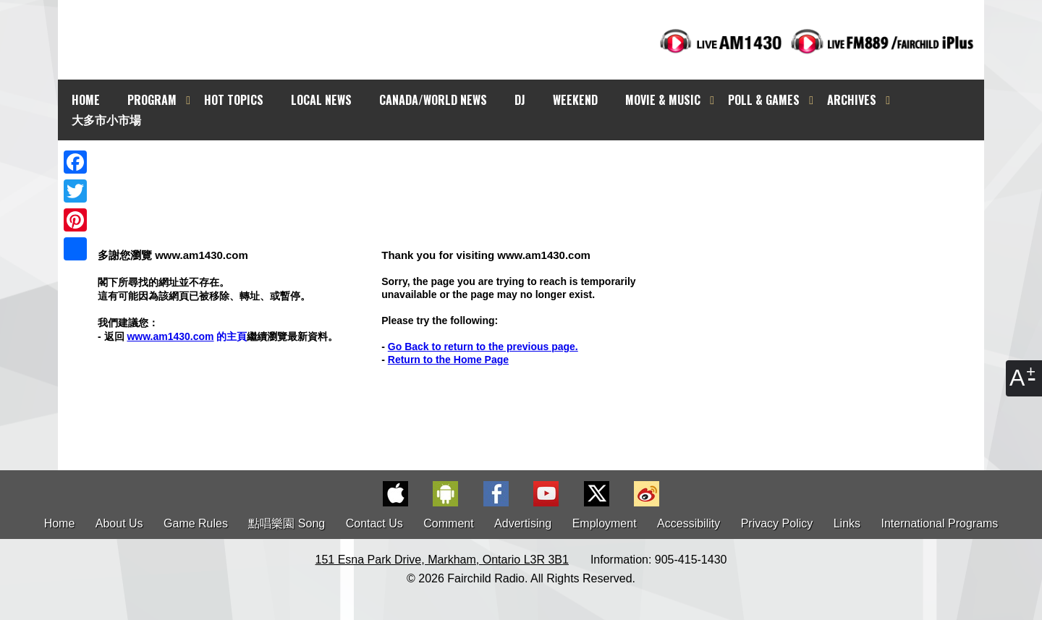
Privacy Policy (777, 523)
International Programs (940, 523)
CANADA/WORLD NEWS (433, 100)
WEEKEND (575, 100)
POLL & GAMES (764, 100)
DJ (519, 100)
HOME (86, 100)
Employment (604, 523)
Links (847, 523)
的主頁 (187, 336)
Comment (448, 523)
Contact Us (374, 523)
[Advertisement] (534, 166)
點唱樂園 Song (288, 523)
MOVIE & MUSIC (662, 100)
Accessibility (688, 523)
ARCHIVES (851, 100)
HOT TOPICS (233, 100)
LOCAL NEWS (321, 100)
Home (59, 523)
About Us (119, 523)
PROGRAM (152, 100)
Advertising (522, 523)
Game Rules (196, 523)
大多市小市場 (106, 119)
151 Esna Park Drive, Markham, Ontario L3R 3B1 (442, 559)
